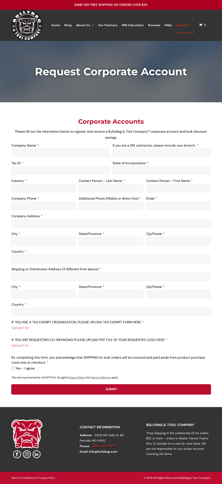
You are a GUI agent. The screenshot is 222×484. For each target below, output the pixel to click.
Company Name (23, 145)
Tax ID (16, 163)
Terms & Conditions (23, 478)
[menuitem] (55, 25)
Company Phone (23, 198)
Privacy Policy (76, 377)
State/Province (90, 234)
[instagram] (27, 454)
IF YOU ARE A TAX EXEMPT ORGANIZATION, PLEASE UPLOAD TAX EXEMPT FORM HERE (76, 322)
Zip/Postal (154, 234)
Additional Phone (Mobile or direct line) (109, 198)
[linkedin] (37, 454)
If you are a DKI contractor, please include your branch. (154, 145)
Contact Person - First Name (168, 181)
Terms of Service (101, 377)
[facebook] (17, 454)
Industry (17, 181)
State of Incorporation (129, 163)
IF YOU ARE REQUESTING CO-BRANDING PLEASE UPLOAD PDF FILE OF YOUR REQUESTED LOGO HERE (88, 340)
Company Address (25, 216)
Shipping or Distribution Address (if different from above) (54, 269)
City (14, 234)
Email (150, 198)
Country (17, 251)
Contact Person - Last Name (100, 181)
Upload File (20, 328)
